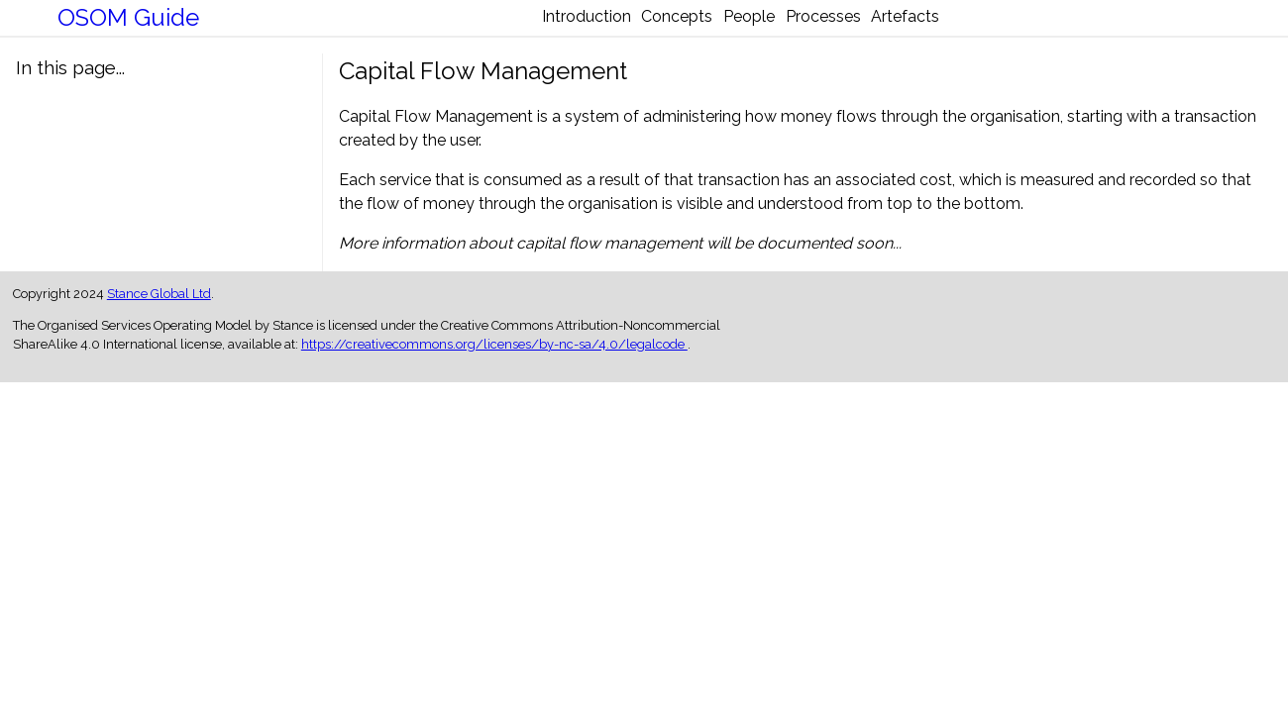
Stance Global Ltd (159, 308)
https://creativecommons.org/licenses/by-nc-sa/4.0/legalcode (494, 359)
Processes (854, 27)
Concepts (646, 27)
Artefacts (967, 27)
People (749, 27)
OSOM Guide (128, 25)
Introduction (524, 27)
